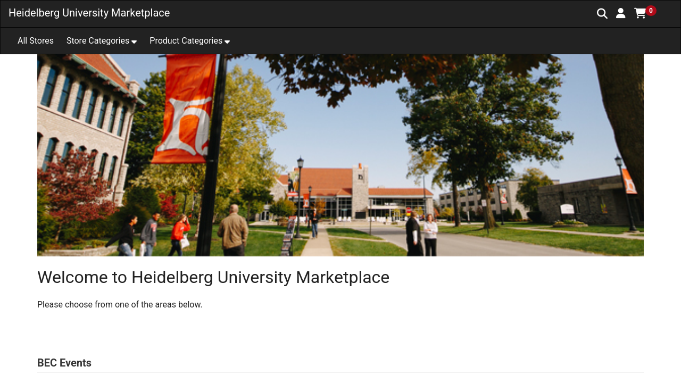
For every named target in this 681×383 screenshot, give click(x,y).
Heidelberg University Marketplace (89, 12)
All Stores (36, 41)
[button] (621, 13)
